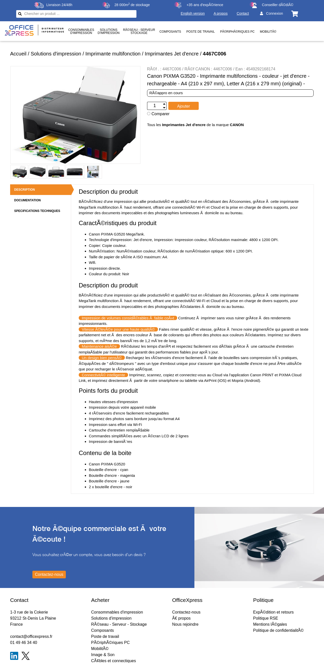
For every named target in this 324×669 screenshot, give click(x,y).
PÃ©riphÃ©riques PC (237, 31)
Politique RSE (265, 618)
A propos (221, 13)
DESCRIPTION (24, 189)
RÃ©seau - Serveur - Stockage (119, 624)
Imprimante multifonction (112, 53)
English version (193, 13)
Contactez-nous (186, 612)
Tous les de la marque (195, 125)
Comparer (158, 114)
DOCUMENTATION (27, 200)
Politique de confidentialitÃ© (278, 630)
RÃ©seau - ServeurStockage (139, 31)
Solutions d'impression (56, 53)
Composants (170, 31)
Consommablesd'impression (81, 31)
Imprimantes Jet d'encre (172, 53)
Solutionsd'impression (108, 31)
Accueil (18, 53)
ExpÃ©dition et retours (273, 612)
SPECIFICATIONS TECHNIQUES (37, 211)
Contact (243, 13)
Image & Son (103, 655)
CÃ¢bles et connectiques (113, 661)
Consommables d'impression (117, 612)
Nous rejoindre (185, 624)
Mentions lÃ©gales (270, 624)
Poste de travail (200, 31)
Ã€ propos (181, 618)
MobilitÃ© (268, 31)
